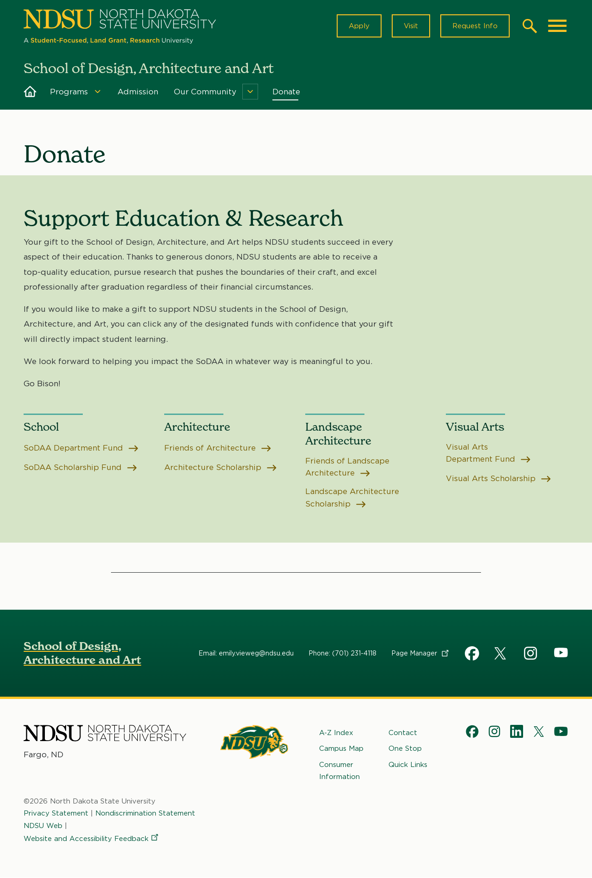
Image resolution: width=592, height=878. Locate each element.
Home (30, 91)
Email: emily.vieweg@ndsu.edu (246, 653)
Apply (359, 26)
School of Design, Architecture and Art (82, 653)
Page (420, 653)
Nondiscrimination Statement (145, 813)
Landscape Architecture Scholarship (352, 498)
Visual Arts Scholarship (498, 478)
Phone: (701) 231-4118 (342, 653)
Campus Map (341, 748)
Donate (286, 91)
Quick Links (407, 765)
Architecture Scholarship (221, 467)
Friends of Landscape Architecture (347, 467)
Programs (69, 91)
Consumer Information (339, 771)
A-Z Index (336, 733)
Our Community (205, 91)
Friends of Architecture (218, 447)
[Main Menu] (557, 26)
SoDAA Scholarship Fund (80, 467)
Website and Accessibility (92, 839)
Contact (402, 733)
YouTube (561, 653)
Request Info (475, 26)
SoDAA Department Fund (81, 447)
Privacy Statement (56, 813)
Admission (137, 91)
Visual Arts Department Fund (488, 453)
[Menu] (97, 91)
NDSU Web (43, 826)
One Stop (405, 748)
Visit (411, 26)
